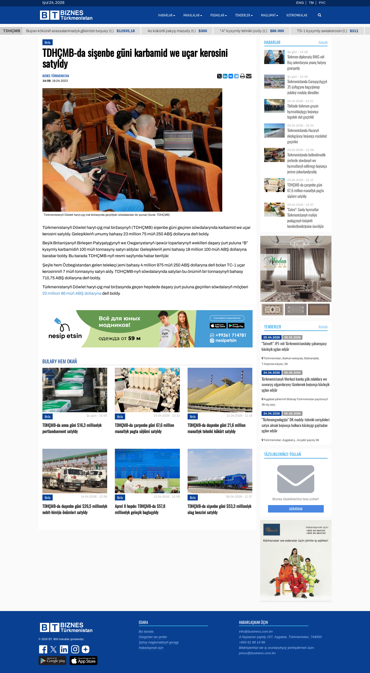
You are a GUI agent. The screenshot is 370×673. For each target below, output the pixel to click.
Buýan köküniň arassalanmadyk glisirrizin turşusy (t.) (88, 31)
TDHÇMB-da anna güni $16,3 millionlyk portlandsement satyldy (71, 428)
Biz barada (146, 631)
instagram (74, 649)
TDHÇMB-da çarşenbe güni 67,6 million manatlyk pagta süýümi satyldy (144, 428)
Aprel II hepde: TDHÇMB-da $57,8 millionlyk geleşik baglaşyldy (140, 509)
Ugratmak (295, 508)
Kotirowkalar (296, 15)
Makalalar (192, 15)
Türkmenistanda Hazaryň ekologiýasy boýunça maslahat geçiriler (307, 136)
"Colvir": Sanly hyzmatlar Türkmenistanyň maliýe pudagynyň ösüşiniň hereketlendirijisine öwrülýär (305, 218)
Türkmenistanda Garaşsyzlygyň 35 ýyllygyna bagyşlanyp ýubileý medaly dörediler (307, 87)
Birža (47, 42)
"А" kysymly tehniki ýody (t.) (260, 31)
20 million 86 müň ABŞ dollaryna (71, 293)
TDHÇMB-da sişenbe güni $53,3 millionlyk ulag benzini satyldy (219, 509)
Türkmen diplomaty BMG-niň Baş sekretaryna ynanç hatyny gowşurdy (306, 62)
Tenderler (272, 327)
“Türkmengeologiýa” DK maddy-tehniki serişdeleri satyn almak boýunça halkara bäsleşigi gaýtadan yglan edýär (295, 425)
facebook (44, 649)
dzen (85, 649)
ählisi (323, 42)
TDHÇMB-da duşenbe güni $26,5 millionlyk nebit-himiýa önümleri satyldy (74, 509)
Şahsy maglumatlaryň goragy (159, 642)
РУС (322, 3)
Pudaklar (218, 15)
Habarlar (272, 42)
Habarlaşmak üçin (151, 648)
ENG (300, 3)
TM (311, 3)
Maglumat (269, 15)
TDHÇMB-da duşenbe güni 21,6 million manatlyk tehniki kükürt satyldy (216, 428)
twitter (54, 649)
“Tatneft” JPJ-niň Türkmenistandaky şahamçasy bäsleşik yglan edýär (294, 346)
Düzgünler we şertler (153, 637)
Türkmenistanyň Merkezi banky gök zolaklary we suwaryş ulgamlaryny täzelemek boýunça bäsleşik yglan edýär (295, 384)
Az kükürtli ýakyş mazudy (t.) (185, 31)
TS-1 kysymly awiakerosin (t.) (336, 31)
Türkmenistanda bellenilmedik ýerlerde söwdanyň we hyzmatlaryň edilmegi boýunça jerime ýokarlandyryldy (307, 163)
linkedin (64, 649)
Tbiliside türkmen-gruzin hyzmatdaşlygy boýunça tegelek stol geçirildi (302, 111)
